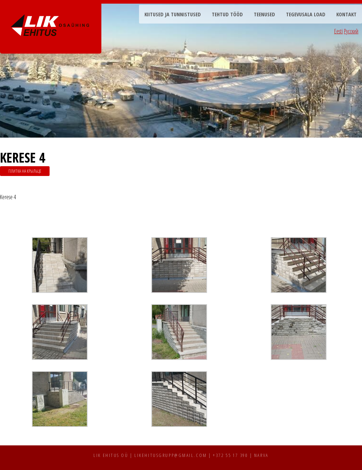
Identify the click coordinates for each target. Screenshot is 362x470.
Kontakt (346, 14)
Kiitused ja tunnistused (172, 14)
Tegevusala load (305, 14)
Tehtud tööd (227, 14)
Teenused (264, 14)
